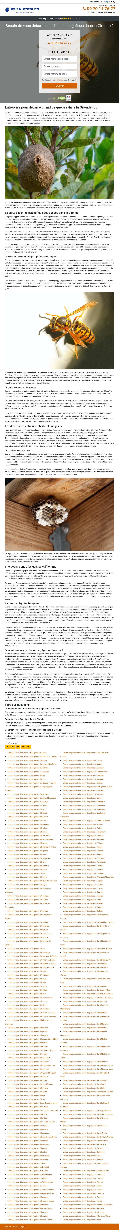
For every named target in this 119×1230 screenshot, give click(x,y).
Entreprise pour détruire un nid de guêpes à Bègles (27, 828)
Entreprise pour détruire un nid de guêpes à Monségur (84, 802)
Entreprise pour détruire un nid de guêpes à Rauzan (83, 892)
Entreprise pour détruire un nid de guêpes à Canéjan (28, 922)
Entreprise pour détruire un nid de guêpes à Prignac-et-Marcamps (88, 877)
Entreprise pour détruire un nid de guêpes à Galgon (27, 1054)
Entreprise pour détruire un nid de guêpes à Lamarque (28, 1133)
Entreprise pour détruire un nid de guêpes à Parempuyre (84, 832)
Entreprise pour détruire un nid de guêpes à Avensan (28, 805)
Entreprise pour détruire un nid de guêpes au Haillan (28, 1171)
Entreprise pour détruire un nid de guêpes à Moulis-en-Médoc (86, 821)
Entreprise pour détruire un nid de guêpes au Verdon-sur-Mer (31, 1190)
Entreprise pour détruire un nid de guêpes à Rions (82, 900)
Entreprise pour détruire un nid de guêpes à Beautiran (28, 824)
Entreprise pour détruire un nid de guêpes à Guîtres (27, 1080)
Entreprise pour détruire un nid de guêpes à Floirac (27, 1043)
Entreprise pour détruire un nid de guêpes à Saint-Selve (84, 1088)
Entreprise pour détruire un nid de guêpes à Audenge (28, 802)
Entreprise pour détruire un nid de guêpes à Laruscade (29, 1156)
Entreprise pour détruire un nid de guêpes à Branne (27, 877)
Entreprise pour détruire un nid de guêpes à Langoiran (28, 1144)
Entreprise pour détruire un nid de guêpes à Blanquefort (29, 858)
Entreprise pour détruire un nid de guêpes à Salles (82, 1156)
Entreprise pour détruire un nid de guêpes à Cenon (27, 982)
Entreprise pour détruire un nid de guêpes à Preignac (83, 873)
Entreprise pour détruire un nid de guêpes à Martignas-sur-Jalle (87, 787)
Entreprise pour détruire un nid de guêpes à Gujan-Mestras (30, 1084)
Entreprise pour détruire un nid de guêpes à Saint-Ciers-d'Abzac (87, 949)
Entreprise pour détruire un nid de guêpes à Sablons (83, 907)
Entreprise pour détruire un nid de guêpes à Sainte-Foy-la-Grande (88, 1137)
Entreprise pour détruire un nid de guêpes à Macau (82, 764)
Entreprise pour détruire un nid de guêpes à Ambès (27, 760)
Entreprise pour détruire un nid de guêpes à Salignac (83, 1148)
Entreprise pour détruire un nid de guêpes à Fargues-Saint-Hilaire (33, 1039)
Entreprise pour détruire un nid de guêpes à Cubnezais (29, 1009)
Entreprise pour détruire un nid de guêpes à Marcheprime (85, 772)
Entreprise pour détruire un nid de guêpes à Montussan (84, 809)
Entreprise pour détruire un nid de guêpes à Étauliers (28, 1028)
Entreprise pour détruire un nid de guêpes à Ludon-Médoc (30, 1220)
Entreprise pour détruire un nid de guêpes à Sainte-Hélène (85, 1141)
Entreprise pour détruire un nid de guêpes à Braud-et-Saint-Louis (32, 881)
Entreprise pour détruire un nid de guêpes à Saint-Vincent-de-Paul (88, 1114)
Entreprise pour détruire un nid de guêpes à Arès (26, 775)
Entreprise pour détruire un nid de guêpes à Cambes (28, 911)
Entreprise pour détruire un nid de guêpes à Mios (82, 798)
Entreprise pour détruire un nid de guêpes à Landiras (28, 1141)
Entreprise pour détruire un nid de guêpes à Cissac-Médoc (30, 998)
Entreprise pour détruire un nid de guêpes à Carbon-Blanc (30, 934)
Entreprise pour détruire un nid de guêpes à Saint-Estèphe (85, 967)
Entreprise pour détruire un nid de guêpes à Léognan (28, 1197)
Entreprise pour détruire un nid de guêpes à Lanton (27, 1152)
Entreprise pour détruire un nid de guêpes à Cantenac (28, 926)
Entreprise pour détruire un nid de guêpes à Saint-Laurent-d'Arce (87, 994)
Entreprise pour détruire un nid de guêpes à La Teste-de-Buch (31, 1122)
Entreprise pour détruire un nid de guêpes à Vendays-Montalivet (87, 1205)
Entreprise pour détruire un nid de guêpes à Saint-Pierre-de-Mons (88, 1069)
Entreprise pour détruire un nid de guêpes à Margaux (83, 779)
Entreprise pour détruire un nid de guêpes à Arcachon (28, 772)
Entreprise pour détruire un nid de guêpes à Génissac (28, 1062)
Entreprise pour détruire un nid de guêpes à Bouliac (27, 869)
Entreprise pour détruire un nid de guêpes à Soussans (83, 1175)
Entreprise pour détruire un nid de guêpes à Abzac (27, 753)
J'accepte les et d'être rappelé (60, 80)
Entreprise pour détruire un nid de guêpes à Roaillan (83, 903)
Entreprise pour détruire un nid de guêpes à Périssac (83, 843)
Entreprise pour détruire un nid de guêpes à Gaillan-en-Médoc (31, 1050)
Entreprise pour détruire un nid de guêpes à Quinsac (83, 888)
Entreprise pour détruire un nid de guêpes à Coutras (27, 1001)
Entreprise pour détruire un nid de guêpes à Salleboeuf (84, 1152)
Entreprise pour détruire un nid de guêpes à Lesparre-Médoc (31, 1201)
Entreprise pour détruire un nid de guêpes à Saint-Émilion (85, 964)
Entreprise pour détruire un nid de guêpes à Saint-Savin (84, 1084)
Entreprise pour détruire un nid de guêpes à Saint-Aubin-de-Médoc (88, 922)
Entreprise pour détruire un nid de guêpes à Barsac (27, 813)
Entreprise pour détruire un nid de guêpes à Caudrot (28, 971)
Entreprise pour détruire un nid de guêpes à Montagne (84, 805)
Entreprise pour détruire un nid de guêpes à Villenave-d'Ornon (86, 1216)
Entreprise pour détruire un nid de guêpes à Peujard (83, 851)
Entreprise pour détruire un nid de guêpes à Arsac (27, 779)
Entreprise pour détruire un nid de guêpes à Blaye (27, 862)
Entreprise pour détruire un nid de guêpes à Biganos (28, 851)
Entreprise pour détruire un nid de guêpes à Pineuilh (83, 854)
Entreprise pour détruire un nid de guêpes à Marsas (83, 783)
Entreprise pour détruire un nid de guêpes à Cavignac (28, 975)
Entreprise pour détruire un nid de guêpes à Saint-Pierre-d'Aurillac (88, 1065)
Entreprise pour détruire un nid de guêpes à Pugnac (83, 881)
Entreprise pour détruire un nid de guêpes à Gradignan (28, 1069)
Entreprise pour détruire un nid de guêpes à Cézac (27, 994)
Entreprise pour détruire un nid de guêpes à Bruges (27, 885)
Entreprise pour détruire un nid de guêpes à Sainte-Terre (84, 1144)
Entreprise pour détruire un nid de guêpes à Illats (26, 1095)
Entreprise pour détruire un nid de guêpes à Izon (26, 1099)
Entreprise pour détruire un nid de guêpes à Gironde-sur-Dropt (31, 1065)
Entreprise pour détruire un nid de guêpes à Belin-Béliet (29, 836)
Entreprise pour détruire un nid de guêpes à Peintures (83, 839)
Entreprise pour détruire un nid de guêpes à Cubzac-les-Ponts (31, 1013)
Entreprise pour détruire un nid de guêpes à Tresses (83, 1197)
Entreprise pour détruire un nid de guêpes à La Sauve (28, 1118)
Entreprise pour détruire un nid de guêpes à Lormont (28, 1212)
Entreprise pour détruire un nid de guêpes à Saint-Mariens (85, 1028)
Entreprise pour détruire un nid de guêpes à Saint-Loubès (85, 1001)
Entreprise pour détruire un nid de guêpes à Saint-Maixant (85, 1024)
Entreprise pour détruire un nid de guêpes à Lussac (82, 760)
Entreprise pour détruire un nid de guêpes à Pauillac (83, 836)
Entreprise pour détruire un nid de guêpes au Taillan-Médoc (30, 1182)
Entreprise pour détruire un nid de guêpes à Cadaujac (28, 896)
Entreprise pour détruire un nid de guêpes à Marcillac (83, 775)
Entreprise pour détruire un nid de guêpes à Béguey (27, 832)
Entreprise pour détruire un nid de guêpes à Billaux (27, 854)
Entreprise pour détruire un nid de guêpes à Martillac (83, 790)
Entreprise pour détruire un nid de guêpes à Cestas (27, 990)
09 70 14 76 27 (99, 8)
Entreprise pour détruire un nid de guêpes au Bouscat (28, 1167)
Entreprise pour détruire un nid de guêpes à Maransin (83, 768)
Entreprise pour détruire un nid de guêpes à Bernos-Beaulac (31, 839)
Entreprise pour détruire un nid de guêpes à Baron (27, 809)
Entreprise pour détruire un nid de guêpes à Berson (27, 843)
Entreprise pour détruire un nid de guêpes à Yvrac (82, 1220)
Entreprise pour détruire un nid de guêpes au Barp (27, 1163)
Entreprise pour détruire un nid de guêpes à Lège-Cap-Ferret (31, 1193)
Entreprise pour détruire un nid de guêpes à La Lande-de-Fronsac (33, 1110)
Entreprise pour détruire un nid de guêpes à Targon (82, 1186)
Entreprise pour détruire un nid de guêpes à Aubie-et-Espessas (32, 798)
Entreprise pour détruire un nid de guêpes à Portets (82, 866)
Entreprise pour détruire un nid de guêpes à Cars (26, 949)
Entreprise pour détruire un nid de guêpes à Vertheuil (83, 1208)
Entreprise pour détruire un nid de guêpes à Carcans (28, 937)
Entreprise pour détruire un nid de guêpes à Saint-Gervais (85, 986)
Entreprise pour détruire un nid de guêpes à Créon (27, 1005)
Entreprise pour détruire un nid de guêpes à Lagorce (28, 1129)
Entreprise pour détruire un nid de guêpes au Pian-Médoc (30, 1175)
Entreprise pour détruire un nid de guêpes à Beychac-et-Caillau (32, 847)
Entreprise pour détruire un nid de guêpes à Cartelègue (29, 952)
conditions (59, 80)
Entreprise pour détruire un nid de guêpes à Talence (83, 1182)
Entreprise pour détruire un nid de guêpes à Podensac (83, 858)
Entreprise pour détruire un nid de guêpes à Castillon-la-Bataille (32, 964)
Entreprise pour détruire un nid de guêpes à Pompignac (84, 862)
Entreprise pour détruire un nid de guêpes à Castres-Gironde (31, 967)
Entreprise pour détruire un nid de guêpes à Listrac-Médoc (30, 1208)
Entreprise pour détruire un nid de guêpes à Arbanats (28, 768)
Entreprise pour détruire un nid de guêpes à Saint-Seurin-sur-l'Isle (88, 1092)
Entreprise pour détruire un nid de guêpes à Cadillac (28, 900)
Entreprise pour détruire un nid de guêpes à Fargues (28, 1035)
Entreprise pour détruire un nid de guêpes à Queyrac (83, 885)
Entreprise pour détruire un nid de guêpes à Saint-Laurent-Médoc (88, 998)
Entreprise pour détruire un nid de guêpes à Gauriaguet (29, 1058)
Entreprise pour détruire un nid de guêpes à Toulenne (83, 1193)
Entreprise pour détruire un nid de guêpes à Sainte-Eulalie (85, 1133)
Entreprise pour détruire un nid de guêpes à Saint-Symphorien (86, 1110)
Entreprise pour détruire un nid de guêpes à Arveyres (28, 794)
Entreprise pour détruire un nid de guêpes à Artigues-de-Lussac (32, 783)
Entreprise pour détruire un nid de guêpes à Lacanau (28, 1126)
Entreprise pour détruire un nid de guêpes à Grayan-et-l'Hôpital (32, 1073)
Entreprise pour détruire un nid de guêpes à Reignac (83, 896)
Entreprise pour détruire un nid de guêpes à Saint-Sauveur (85, 1080)
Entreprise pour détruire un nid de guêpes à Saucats (83, 1159)
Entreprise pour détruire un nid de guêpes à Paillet (82, 828)
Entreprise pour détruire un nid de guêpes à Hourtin (27, 1092)
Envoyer (59, 85)
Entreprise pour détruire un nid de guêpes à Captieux (28, 930)
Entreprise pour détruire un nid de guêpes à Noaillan (83, 824)
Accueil (8, 1227)
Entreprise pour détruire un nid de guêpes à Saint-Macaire (85, 1013)
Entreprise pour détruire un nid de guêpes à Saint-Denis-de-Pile (87, 960)
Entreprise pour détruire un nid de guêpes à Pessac (82, 847)
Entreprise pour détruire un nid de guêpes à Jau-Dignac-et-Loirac (32, 1103)
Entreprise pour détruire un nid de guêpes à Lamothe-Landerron (32, 1137)
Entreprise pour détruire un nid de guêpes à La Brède (28, 1107)
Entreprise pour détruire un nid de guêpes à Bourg (27, 873)
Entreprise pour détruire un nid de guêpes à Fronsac (28, 1046)
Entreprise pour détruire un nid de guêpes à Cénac (27, 979)
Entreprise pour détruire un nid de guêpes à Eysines (27, 1031)
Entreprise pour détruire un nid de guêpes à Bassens (28, 817)
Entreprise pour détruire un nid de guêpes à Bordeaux (28, 866)
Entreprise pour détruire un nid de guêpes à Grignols (28, 1077)
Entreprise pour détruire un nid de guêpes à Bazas (27, 821)
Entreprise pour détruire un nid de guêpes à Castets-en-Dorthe (32, 960)
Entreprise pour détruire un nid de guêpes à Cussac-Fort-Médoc (32, 1016)
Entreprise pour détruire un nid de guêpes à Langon (27, 1148)
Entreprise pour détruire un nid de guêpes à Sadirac (83, 911)
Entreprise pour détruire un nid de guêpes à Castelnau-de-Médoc (33, 956)
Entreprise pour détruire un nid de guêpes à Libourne (28, 1205)
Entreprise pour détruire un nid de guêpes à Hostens (28, 1088)
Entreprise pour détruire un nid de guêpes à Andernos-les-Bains (32, 764)
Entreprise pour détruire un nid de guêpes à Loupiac (28, 1216)
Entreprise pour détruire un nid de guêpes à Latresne (28, 1159)
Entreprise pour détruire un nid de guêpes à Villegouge (84, 1212)
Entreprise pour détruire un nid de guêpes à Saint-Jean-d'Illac (86, 990)
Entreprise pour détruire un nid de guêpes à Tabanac (83, 1178)
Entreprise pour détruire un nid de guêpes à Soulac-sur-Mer (86, 1171)
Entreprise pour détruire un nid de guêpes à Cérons (27, 986)
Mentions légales (19, 1227)
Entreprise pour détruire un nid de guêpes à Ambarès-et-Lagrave (32, 757)
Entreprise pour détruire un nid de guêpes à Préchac (83, 869)
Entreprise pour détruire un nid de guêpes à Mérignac (83, 794)
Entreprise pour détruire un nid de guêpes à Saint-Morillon (85, 1062)
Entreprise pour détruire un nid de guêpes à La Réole (28, 1114)
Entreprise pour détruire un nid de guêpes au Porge (27, 1178)
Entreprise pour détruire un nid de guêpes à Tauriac (82, 1190)
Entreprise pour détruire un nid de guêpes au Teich (27, 1186)
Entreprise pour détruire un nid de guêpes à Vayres (82, 1201)
